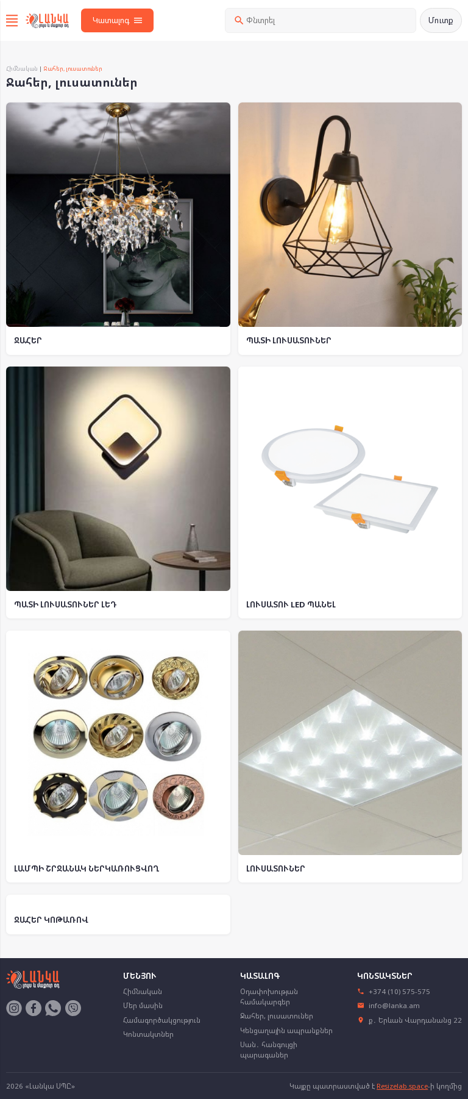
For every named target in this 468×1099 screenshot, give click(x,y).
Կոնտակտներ (148, 1034)
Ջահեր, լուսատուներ (276, 1015)
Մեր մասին (143, 1005)
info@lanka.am (388, 1005)
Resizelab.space (402, 1085)
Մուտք (440, 20)
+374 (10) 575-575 (394, 991)
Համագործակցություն (161, 1020)
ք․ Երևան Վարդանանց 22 (410, 1020)
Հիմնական (22, 69)
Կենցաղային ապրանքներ (286, 1030)
